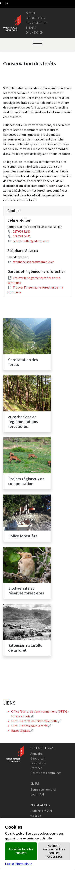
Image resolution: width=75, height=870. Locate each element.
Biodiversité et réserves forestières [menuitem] (26, 591)
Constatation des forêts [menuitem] (23, 362)
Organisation (35, 18)
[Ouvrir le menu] (37, 43)
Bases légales (22, 731)
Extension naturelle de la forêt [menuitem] (25, 648)
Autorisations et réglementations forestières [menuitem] (23, 421)
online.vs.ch (34, 32)
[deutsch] (6, 3)
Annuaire (36, 754)
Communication (36, 23)
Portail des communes (45, 773)
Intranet (36, 768)
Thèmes (31, 28)
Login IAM (37, 794)
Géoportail (37, 758)
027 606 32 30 (22, 231)
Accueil (31, 13)
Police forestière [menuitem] (23, 536)
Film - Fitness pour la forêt (31, 726)
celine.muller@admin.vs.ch (31, 241)
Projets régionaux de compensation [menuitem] (26, 481)
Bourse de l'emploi (43, 789)
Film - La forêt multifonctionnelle (36, 721)
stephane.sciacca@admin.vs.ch (33, 262)
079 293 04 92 (22, 236)
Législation (38, 763)
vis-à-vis (36, 816)
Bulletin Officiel (41, 811)
